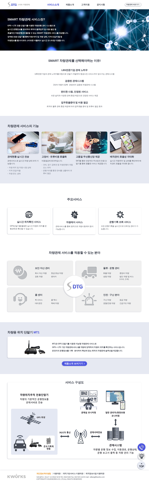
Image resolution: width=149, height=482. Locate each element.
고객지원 (85, 4)
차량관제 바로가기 (132, 4)
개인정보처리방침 (43, 474)
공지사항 (101, 4)
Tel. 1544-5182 (66, 477)
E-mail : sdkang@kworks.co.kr (94, 477)
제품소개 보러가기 (73, 363)
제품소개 (70, 4)
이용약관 (57, 474)
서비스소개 (53, 4)
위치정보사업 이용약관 (95, 474)
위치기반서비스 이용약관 (73, 474)
